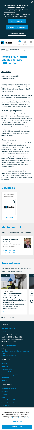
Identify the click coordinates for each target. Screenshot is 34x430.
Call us (3, 331)
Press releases (14, 49)
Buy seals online (7, 369)
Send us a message (8, 328)
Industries (4, 363)
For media (4, 391)
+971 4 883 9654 (10, 345)
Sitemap (4, 380)
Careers (4, 394)
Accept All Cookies (17, 426)
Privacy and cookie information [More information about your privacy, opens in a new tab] (21, 417)
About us (4, 49)
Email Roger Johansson (11, 253)
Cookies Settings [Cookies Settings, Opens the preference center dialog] (17, 421)
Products (4, 366)
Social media (5, 406)
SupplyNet (5, 377)
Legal (3, 397)
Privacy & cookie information (11, 403)
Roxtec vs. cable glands (9, 375)
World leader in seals (8, 388)
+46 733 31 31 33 (9, 250)
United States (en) (10, 12)
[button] (18, 43)
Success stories (6, 372)
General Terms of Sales (9, 400)
